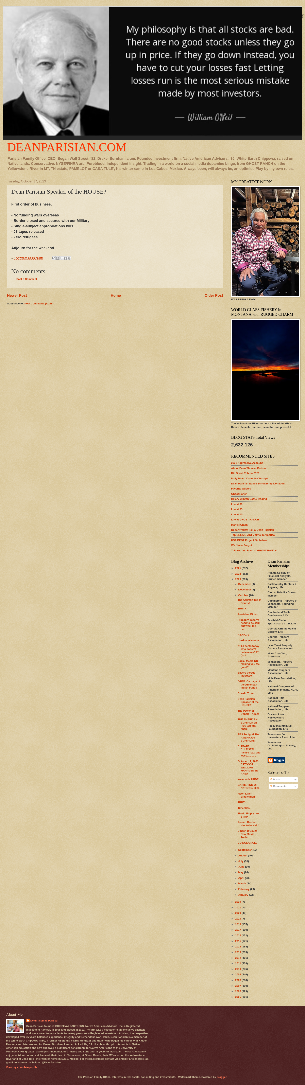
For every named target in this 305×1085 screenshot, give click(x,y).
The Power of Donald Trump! (248, 712)
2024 (238, 573)
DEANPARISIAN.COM (66, 147)
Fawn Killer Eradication (246, 795)
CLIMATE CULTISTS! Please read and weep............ (249, 751)
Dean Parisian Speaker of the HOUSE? (248, 702)
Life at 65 (236, 509)
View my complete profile (21, 1067)
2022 (238, 901)
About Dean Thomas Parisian (249, 468)
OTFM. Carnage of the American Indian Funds (249, 684)
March (242, 883)
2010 (238, 969)
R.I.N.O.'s (243, 634)
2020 (238, 912)
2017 (238, 929)
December (245, 584)
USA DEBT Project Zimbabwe (249, 540)
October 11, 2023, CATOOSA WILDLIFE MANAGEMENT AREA (249, 767)
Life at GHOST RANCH (245, 519)
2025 (238, 568)
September (245, 849)
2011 (238, 963)
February (244, 889)
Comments (278, 786)
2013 (238, 952)
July (241, 861)
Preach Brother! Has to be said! (248, 824)
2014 (238, 946)
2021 (238, 907)
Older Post (214, 296)
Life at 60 (236, 504)
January (243, 894)
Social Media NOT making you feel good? (249, 664)
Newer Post (17, 296)
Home (116, 296)
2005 (238, 996)
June (241, 866)
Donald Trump (246, 693)
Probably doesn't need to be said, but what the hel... (249, 624)
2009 (238, 974)
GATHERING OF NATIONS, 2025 (248, 786)
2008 (238, 980)
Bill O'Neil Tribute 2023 (245, 473)
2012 (238, 957)
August (243, 855)
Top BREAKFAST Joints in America (253, 534)
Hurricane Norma (248, 640)
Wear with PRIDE (248, 779)
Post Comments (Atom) (38, 303)
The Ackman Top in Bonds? (249, 601)
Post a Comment (26, 279)
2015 (238, 941)
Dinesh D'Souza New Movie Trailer (247, 834)
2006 (238, 991)
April (241, 877)
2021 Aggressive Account (247, 462)
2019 (238, 918)
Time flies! (244, 808)
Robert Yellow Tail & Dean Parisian (252, 529)
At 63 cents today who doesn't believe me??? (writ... (248, 650)
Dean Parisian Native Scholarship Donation (258, 483)
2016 (238, 935)
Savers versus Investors (246, 674)
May (241, 872)
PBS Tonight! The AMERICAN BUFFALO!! (248, 737)
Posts (275, 779)
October (243, 595)
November (245, 589)
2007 (238, 985)
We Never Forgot (241, 545)
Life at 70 (236, 514)
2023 (238, 579)
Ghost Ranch (239, 493)
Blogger (221, 1077)
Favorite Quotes (241, 488)
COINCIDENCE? (247, 842)
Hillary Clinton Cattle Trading (249, 498)
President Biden (247, 614)
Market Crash (239, 524)
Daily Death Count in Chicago (249, 478)
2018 (238, 924)
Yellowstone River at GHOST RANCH (254, 550)
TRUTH (242, 608)
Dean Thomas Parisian (44, 1020)
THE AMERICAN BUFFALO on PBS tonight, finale (247, 724)
